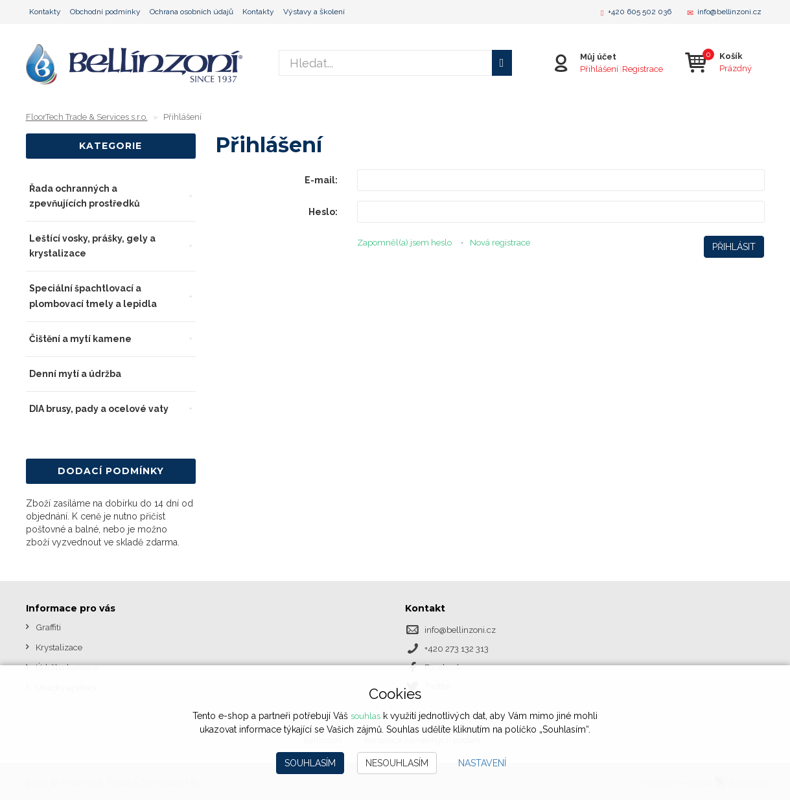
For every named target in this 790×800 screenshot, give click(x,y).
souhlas (365, 716)
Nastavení (482, 763)
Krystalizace (61, 646)
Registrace (641, 68)
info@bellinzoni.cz (729, 11)
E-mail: (321, 180)
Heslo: (323, 212)
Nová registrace (511, 242)
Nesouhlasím (397, 763)
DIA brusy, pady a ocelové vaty (98, 409)
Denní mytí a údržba (75, 374)
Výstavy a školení (314, 11)
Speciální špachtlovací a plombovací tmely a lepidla (93, 295)
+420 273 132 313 (459, 648)
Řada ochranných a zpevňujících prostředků (84, 196)
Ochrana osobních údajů (191, 11)
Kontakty (45, 11)
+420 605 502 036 (639, 11)
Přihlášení (598, 68)
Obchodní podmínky (105, 11)
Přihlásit (734, 247)
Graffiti (49, 627)
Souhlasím (310, 763)
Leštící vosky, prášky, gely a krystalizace (92, 245)
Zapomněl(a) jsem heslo (408, 242)
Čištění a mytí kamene (80, 339)
